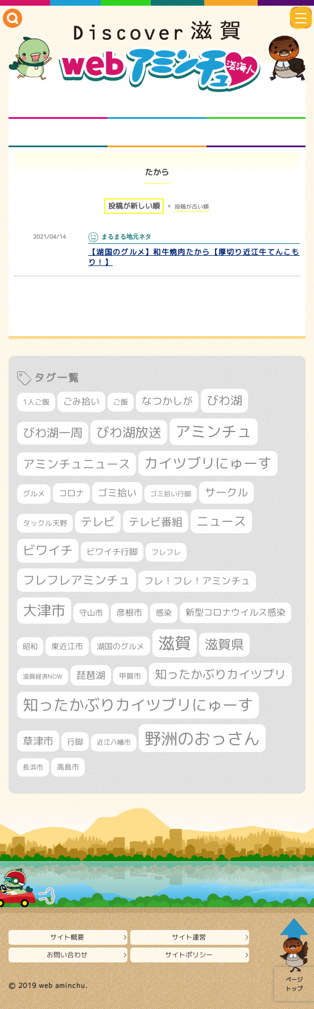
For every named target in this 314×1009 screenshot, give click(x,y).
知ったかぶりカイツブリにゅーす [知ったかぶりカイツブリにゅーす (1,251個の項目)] (138, 705)
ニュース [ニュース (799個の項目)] (221, 521)
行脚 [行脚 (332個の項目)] (75, 741)
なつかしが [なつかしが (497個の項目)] (167, 401)
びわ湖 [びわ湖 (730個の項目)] (224, 400)
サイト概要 (67, 937)
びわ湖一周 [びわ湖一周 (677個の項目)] (52, 433)
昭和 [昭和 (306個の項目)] (30, 646)
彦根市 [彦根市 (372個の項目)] (129, 612)
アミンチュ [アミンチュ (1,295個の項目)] (213, 431)
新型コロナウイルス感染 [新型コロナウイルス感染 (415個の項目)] (235, 612)
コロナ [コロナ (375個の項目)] (71, 493)
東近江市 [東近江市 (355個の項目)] (67, 646)
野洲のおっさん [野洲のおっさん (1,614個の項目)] (202, 738)
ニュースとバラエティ (256, 133)
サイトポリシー (189, 955)
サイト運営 (189, 937)
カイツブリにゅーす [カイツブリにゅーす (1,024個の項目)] (208, 463)
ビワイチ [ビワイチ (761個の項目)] (48, 550)
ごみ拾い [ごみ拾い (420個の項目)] (81, 401)
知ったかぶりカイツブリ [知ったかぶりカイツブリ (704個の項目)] (220, 674)
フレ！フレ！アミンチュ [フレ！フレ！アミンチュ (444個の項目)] (197, 580)
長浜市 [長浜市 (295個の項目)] (33, 767)
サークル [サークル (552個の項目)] (226, 492)
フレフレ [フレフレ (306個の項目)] (166, 552)
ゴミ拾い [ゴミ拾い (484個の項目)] (117, 492)
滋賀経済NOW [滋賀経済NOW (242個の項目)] (43, 676)
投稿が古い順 (192, 206)
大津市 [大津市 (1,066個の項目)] (44, 610)
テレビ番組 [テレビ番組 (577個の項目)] (156, 521)
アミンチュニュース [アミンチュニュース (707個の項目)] (76, 463)
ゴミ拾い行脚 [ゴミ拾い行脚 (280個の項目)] (170, 494)
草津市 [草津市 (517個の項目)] (38, 741)
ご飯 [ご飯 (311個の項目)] (120, 402)
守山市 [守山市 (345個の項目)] (91, 612)
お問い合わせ (67, 955)
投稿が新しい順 (134, 206)
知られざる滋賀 (58, 104)
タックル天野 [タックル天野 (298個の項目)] (45, 523)
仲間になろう (256, 104)
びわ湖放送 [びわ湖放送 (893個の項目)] (129, 432)
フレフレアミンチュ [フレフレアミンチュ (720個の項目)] (76, 579)
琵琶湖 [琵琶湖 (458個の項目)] (90, 675)
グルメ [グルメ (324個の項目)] (34, 493)
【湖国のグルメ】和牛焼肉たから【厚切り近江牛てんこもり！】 (194, 257)
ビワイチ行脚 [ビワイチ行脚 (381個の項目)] (112, 552)
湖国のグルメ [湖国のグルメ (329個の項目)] (120, 646)
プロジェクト (157, 133)
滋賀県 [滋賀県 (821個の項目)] (224, 644)
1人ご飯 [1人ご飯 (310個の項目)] (36, 402)
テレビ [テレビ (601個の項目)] (98, 521)
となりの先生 (157, 104)
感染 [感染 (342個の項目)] (164, 612)
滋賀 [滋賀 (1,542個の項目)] (174, 643)
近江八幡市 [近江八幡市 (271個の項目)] (114, 742)
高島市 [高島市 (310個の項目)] (68, 767)
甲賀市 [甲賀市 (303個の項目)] (130, 676)
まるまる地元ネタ (58, 133)
